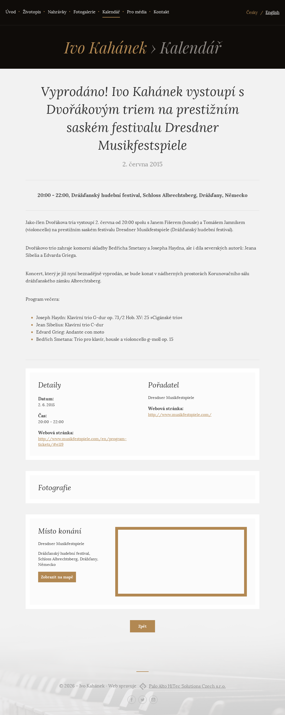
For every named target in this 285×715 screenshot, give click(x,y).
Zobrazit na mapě (57, 577)
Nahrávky (57, 11)
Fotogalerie (84, 11)
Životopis (32, 11)
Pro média (137, 11)
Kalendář (111, 11)
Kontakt (161, 11)
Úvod (11, 11)
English (272, 12)
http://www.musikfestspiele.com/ (180, 414)
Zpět (142, 626)
